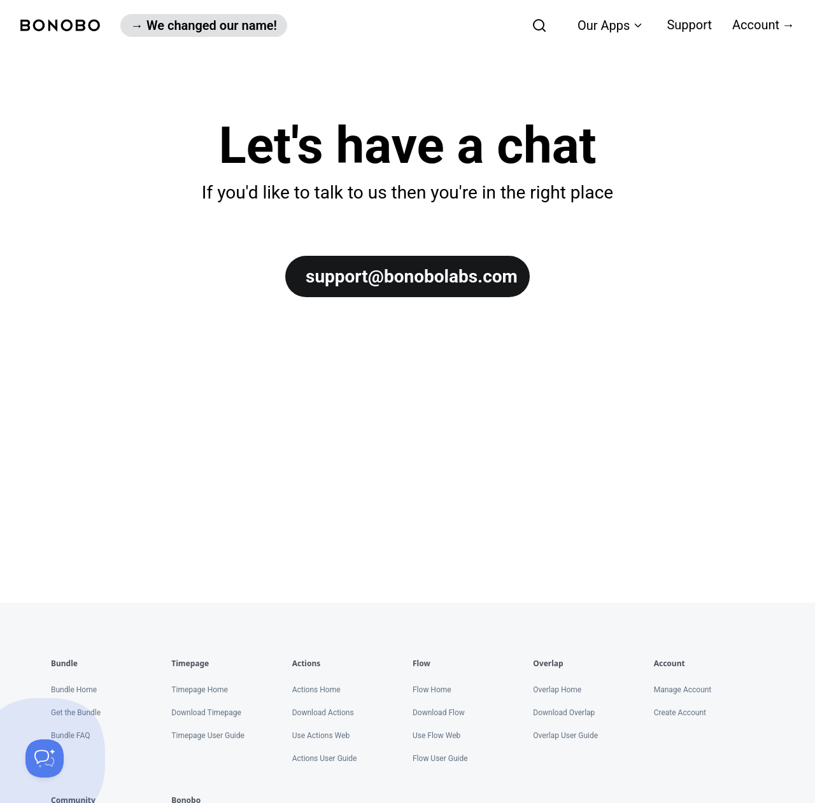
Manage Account (683, 689)
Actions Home (316, 689)
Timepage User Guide (207, 735)
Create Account (680, 712)
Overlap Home (557, 689)
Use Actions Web (321, 735)
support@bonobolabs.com (412, 276)
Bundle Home (74, 689)
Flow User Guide (440, 758)
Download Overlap (564, 712)
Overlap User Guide (565, 735)
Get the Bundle (76, 712)
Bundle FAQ (70, 735)
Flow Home (432, 689)
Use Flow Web (436, 735)
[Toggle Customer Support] (44, 758)
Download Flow (439, 712)
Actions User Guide (324, 758)
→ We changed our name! (204, 25)
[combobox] (470, 25)
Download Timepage (206, 712)
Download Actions (323, 712)
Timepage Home (199, 689)
